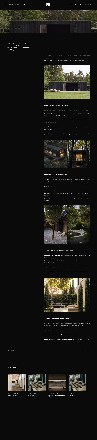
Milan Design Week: (13, 393)
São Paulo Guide (73, 393)
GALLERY (71, 4)
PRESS (76, 4)
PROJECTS (11, 4)
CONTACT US (88, 4)
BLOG (81, 4)
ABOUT (5, 4)
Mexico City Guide (32, 393)
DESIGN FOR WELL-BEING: (54, 393)
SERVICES (17, 4)
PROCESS (24, 4)
